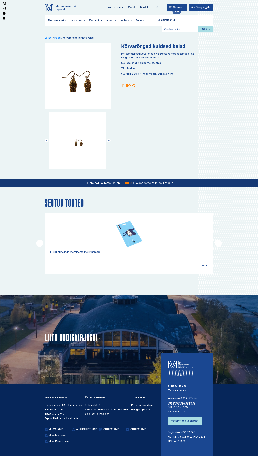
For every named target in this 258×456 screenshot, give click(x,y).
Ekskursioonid (166, 20)
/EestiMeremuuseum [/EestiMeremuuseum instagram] (84, 429)
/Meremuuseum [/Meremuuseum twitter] (109, 429)
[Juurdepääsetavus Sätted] (201, 7)
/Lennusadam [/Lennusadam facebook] (54, 429)
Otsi (206, 29)
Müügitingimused (141, 410)
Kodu (140, 20)
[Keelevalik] (158, 7)
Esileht (48, 38)
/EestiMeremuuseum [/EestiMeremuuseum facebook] (57, 441)
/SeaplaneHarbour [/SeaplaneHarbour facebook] (56, 435)
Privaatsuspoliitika (142, 405)
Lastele (126, 20)
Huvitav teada (114, 7)
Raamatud (78, 20)
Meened (95, 20)
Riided (111, 20)
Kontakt (145, 7)
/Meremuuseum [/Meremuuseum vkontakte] (136, 429)
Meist (131, 7)
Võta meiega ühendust (184, 421)
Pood (57, 38)
